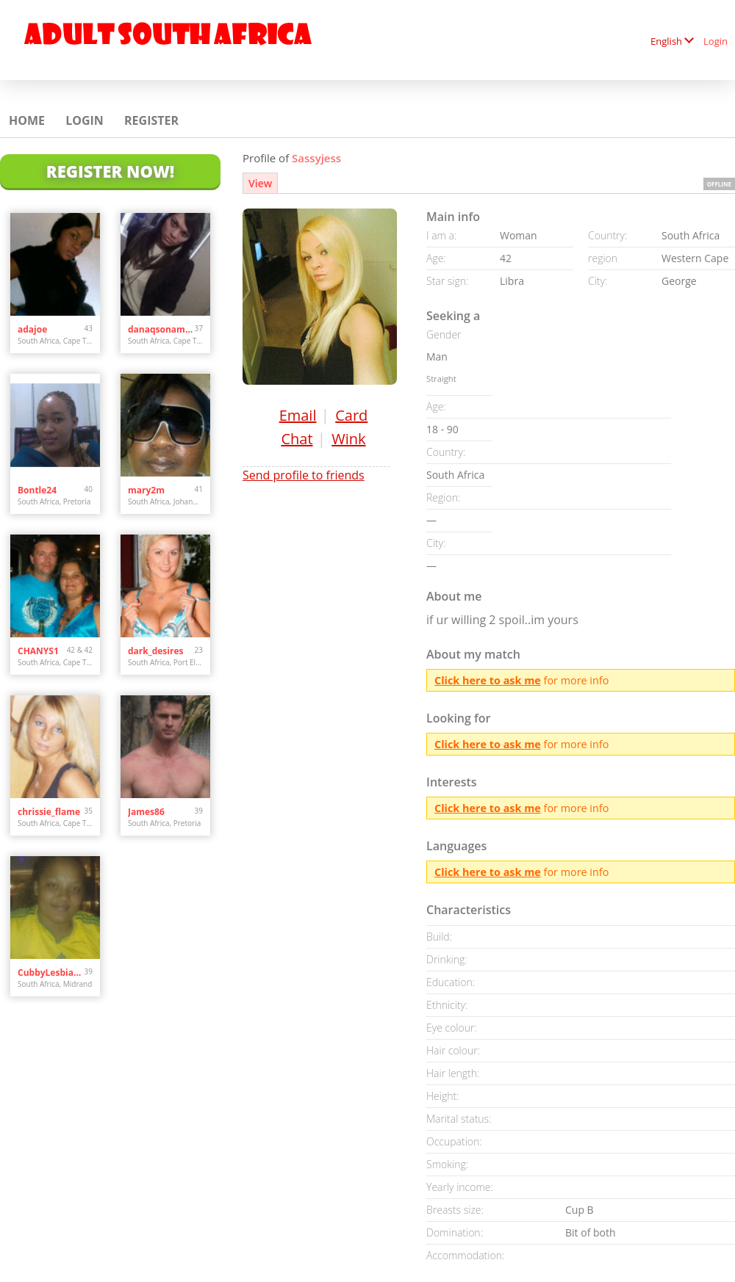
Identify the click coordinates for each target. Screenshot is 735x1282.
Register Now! (110, 171)
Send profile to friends (304, 475)
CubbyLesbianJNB (51, 972)
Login (715, 41)
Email (298, 415)
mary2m (146, 490)
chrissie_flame (49, 811)
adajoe (32, 329)
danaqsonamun (161, 329)
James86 (146, 811)
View (260, 183)
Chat (296, 439)
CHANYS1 (38, 651)
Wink (348, 439)
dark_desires (155, 651)
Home (27, 120)
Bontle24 (37, 490)
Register (151, 120)
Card (351, 415)
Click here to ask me (487, 680)
